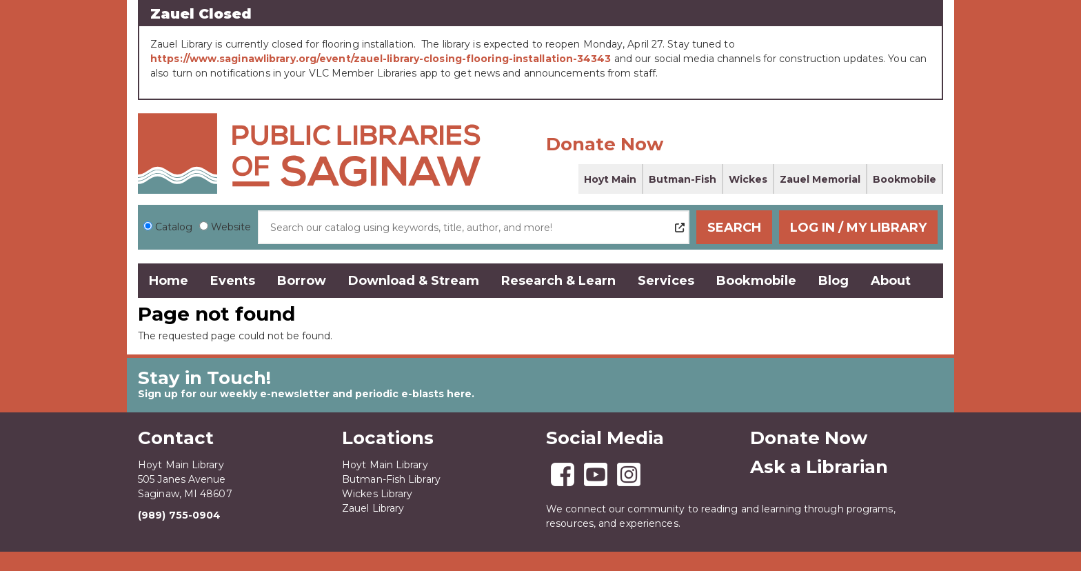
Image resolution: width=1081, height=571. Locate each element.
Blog (833, 280)
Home (168, 280)
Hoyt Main (610, 179)
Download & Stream (413, 280)
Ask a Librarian (819, 467)
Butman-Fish (682, 179)
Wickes (748, 179)
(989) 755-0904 (179, 515)
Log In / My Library (858, 227)
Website (231, 227)
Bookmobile (904, 179)
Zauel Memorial (820, 179)
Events (232, 280)
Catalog (173, 227)
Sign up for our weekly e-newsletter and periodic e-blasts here (305, 394)
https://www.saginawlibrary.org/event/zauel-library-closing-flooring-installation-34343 (381, 58)
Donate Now (604, 144)
